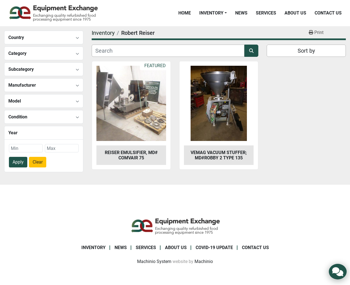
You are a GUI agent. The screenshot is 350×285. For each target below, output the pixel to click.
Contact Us (328, 13)
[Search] (168, 51)
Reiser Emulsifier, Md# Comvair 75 (131, 155)
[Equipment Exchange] (175, 226)
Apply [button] (18, 162)
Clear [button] (38, 162)
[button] (213, 13)
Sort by (306, 50)
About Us (295, 13)
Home (184, 13)
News (241, 13)
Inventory (211, 13)
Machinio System (154, 261)
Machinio (204, 261)
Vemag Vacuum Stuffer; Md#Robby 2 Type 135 (219, 155)
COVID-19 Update (214, 247)
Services (266, 13)
